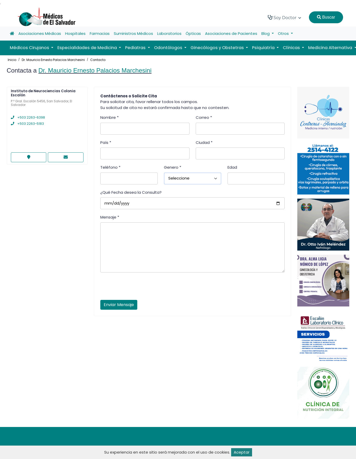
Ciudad (204, 142)
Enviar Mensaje (119, 305)
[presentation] (139, 288)
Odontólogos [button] (168, 48)
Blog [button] (266, 33)
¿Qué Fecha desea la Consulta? (131, 192)
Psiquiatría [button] (264, 48)
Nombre (109, 117)
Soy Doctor (284, 17)
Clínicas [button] (292, 48)
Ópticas (193, 33)
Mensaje (109, 217)
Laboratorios (169, 33)
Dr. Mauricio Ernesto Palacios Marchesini (53, 60)
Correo (204, 117)
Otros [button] (284, 33)
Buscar (326, 17)
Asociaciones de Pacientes (231, 33)
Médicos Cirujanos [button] (30, 48)
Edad (232, 167)
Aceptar (241, 452)
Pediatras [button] (136, 48)
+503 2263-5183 (27, 123)
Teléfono (110, 167)
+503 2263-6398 (28, 117)
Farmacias (100, 33)
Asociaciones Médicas (39, 33)
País (105, 142)
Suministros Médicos (133, 33)
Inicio (12, 60)
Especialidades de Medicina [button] (87, 48)
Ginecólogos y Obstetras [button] (218, 48)
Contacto (97, 60)
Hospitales (75, 33)
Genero (172, 167)
